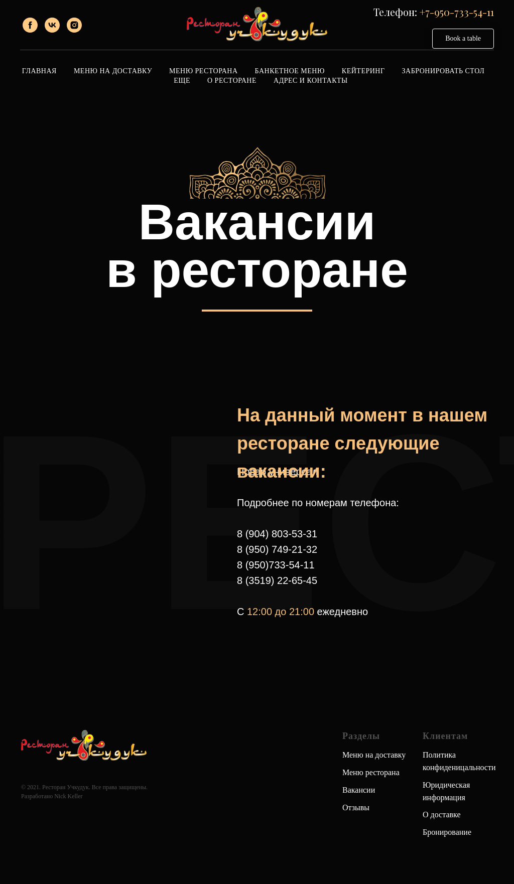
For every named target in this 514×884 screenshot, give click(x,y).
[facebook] (30, 25)
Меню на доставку (374, 755)
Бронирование (447, 832)
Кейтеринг (363, 71)
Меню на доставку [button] (113, 71)
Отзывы (355, 807)
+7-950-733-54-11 (457, 12)
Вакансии (358, 790)
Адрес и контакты (311, 80)
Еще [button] (182, 80)
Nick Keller (68, 796)
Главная (39, 71)
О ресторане (231, 80)
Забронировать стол (443, 71)
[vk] (52, 25)
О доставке (442, 814)
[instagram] (74, 25)
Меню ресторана (203, 71)
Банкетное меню (290, 71)
